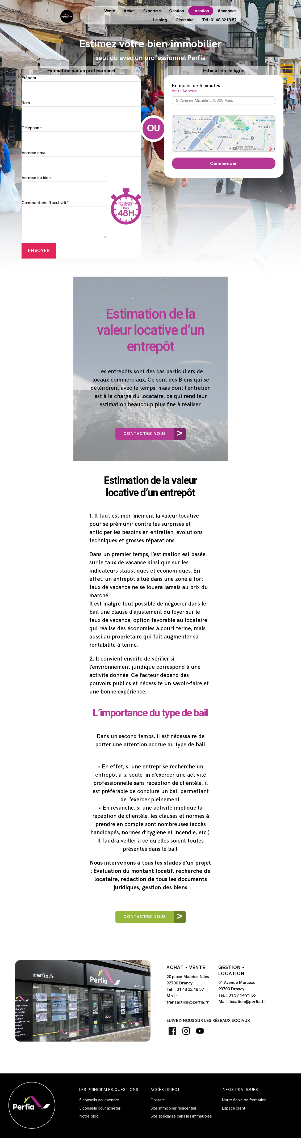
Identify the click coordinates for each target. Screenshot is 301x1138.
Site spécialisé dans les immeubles (181, 1116)
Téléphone (81, 135)
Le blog (160, 19)
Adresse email (81, 160)
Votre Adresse (223, 97)
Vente (109, 10)
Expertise (152, 10)
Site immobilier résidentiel (173, 1108)
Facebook (172, 1031)
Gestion (176, 10)
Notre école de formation (244, 1100)
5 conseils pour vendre (99, 1100)
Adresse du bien (64, 185)
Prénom (81, 85)
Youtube (200, 1031)
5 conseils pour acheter (99, 1108)
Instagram (186, 1031)
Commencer (223, 163)
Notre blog (88, 1116)
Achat (129, 10)
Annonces (227, 10)
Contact (157, 1100)
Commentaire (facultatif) (64, 219)
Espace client (233, 1108)
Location (201, 10)
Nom (81, 110)
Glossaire (184, 19)
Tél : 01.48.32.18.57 (219, 19)
